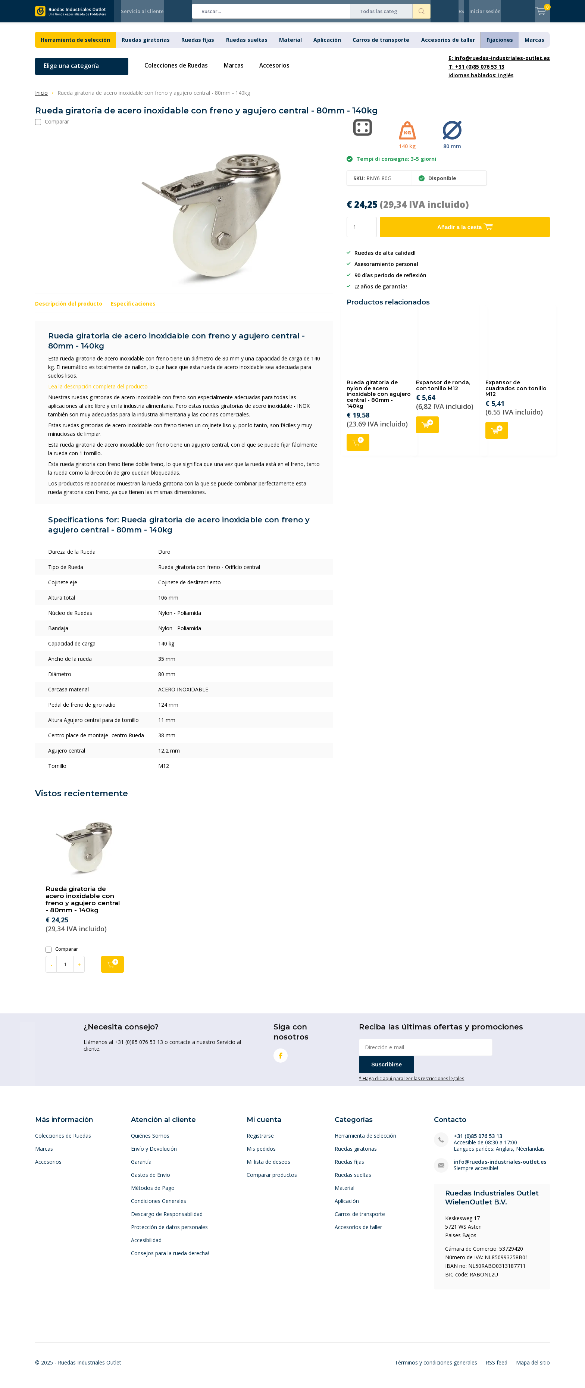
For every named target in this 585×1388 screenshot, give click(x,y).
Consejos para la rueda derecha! (170, 1258)
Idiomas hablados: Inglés (499, 72)
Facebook (280, 1059)
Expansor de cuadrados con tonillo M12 (516, 394)
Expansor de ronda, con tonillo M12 (443, 391)
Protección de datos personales (169, 1232)
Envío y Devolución (154, 1154)
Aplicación (327, 45)
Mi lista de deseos (268, 1167)
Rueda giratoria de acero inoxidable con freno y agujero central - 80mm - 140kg (83, 905)
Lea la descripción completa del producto (98, 392)
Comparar (62, 954)
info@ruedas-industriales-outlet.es (500, 1167)
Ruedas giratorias (146, 45)
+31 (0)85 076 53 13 (478, 1141)
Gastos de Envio (150, 1180)
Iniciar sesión (485, 11)
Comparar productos (272, 1180)
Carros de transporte (381, 45)
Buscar (422, 11)
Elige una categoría (71, 71)
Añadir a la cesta (358, 447)
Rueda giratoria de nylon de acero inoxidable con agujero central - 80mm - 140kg (379, 400)
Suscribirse (386, 1070)
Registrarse (260, 1141)
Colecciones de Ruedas (178, 71)
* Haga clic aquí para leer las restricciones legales (411, 1084)
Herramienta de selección (75, 45)
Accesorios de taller (448, 45)
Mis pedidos (261, 1154)
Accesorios (279, 71)
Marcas (534, 45)
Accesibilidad (146, 1245)
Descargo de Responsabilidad (167, 1219)
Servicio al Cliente (142, 11)
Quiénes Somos (150, 1141)
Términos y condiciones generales (436, 1368)
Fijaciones (500, 45)
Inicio (41, 98)
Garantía (141, 1167)
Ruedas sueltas (247, 45)
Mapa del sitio (533, 1368)
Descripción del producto (68, 309)
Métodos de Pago (153, 1193)
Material (290, 45)
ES (461, 11)
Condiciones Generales (158, 1206)
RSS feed (496, 1368)
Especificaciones (133, 309)
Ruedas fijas (197, 45)
